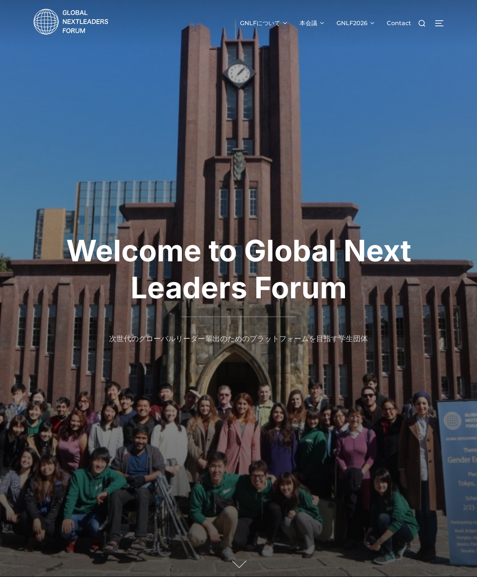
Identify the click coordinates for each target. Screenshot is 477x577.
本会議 (312, 23)
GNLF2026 (356, 23)
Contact (399, 23)
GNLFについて (264, 23)
